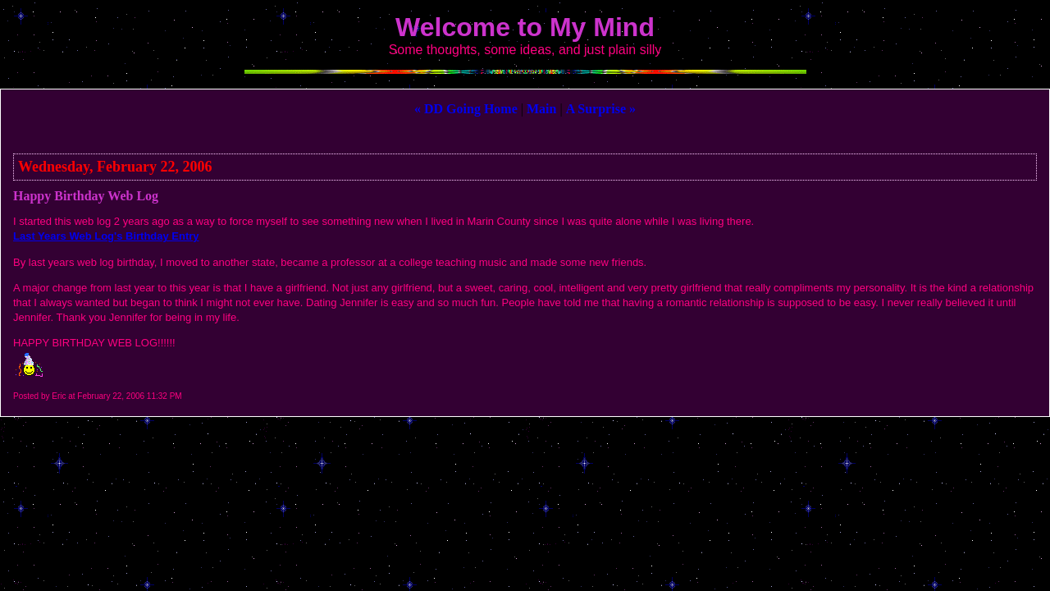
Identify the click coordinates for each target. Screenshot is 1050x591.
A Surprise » (601, 109)
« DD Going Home (466, 109)
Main (541, 109)
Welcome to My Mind (525, 27)
